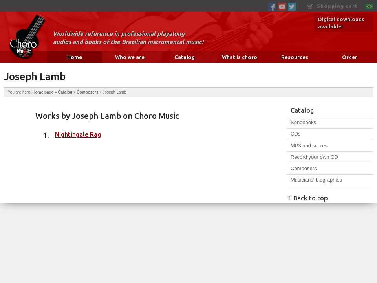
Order (349, 57)
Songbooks (303, 122)
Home (74, 57)
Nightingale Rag (78, 134)
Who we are (130, 57)
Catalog (184, 57)
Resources (294, 57)
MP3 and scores (309, 146)
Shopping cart (332, 6)
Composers (87, 92)
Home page (42, 92)
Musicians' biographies (316, 180)
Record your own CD (314, 157)
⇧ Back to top (307, 198)
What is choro (239, 57)
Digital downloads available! (341, 23)
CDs (295, 134)
